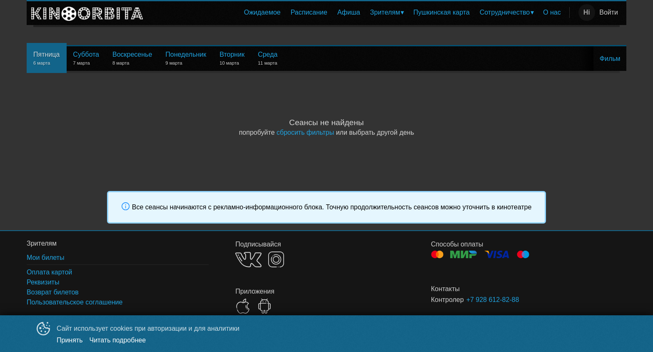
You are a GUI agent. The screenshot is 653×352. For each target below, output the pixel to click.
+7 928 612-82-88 (492, 299)
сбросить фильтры (305, 132)
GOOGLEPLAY (264, 306)
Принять (70, 340)
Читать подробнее (118, 340)
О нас (552, 12)
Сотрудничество (505, 12)
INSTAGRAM (276, 259)
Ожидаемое (262, 12)
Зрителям (385, 12)
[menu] (358, 12)
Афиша (348, 12)
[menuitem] (262, 12)
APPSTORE (242, 306)
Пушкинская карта (441, 12)
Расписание (309, 12)
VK (248, 259)
